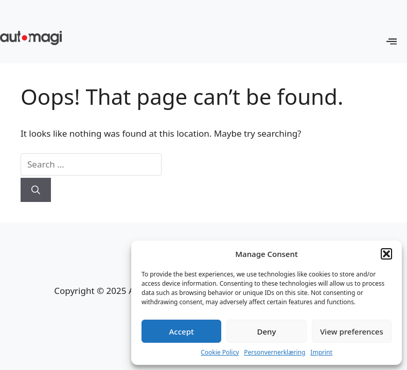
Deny (266, 331)
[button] (386, 254)
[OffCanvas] (391, 42)
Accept (181, 331)
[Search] (36, 190)
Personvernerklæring (274, 352)
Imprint (321, 352)
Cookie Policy (220, 352)
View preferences (351, 331)
